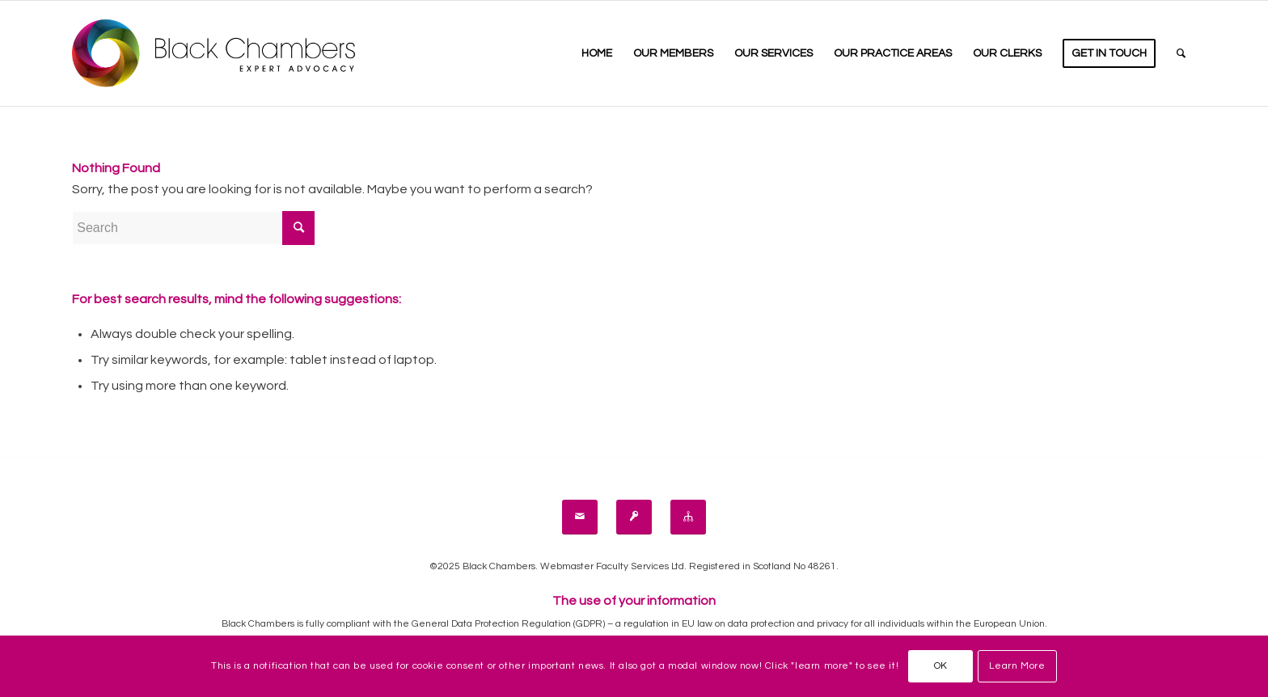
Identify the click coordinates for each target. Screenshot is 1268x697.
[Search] (1181, 53)
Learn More (1017, 666)
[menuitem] (597, 53)
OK (941, 666)
